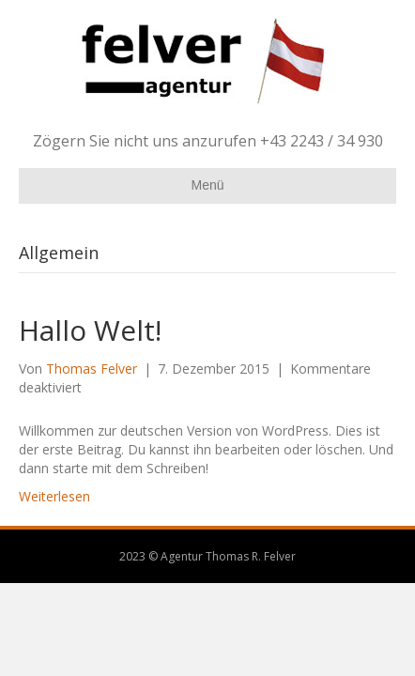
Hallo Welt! (90, 330)
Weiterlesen (54, 496)
